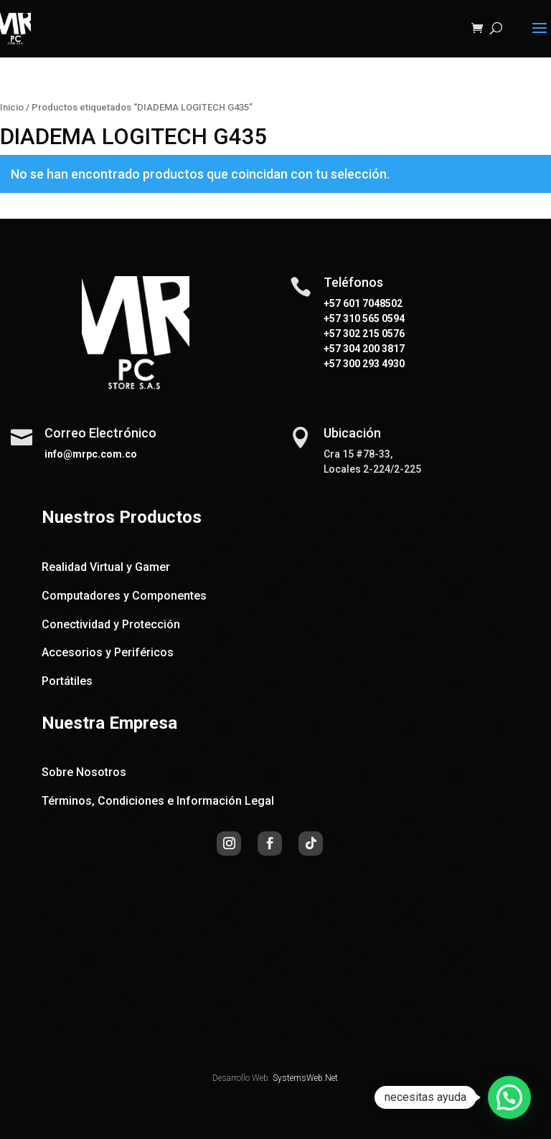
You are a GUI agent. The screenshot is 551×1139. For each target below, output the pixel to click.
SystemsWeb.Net (305, 1078)
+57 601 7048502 (363, 303)
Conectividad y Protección (111, 624)
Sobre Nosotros (84, 772)
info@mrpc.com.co (90, 454)
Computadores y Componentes (124, 595)
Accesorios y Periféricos (108, 652)
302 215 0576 (373, 333)
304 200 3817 (373, 348)
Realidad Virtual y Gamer (106, 567)
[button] (509, 1097)
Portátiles (67, 681)
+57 (332, 318)
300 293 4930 (373, 363)
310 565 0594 (373, 318)
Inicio (12, 107)
